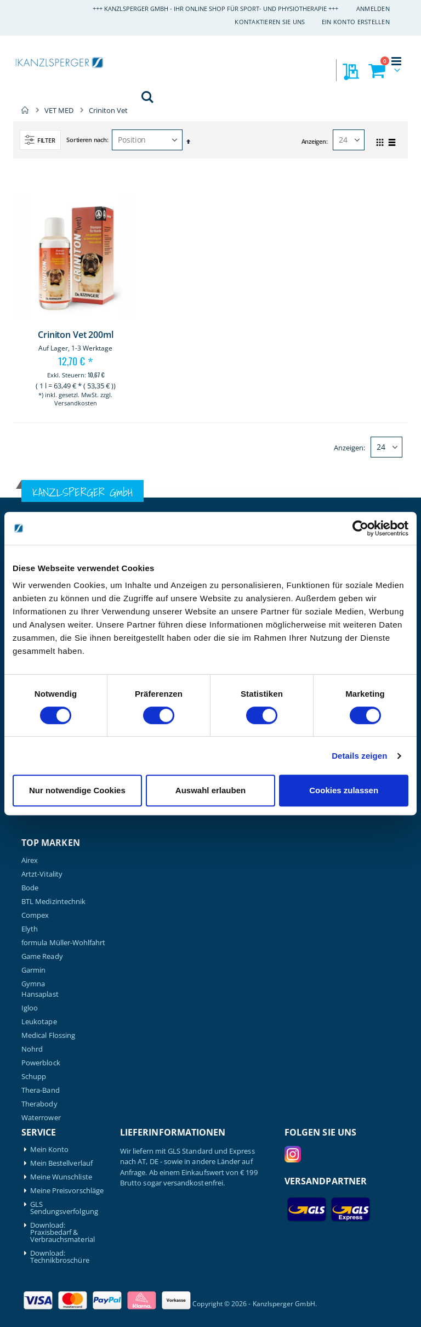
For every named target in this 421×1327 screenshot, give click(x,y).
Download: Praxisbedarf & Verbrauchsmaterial (62, 1232)
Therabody (39, 1104)
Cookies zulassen (343, 790)
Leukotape (39, 1021)
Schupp (33, 1076)
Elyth (29, 929)
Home (25, 110)
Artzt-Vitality (41, 874)
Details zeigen (359, 755)
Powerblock (40, 1062)
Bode (29, 887)
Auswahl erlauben (210, 790)
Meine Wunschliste (61, 1177)
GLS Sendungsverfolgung (64, 1208)
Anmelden (373, 8)
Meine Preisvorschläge (67, 1190)
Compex (35, 915)
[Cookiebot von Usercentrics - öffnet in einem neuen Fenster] (360, 528)
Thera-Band (40, 1090)
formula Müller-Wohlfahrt (63, 942)
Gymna (33, 983)
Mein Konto (49, 1149)
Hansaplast (40, 994)
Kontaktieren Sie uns (270, 22)
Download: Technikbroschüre (59, 1257)
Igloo (29, 1008)
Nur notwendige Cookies (77, 790)
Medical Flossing (48, 1035)
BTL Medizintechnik (53, 901)
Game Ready (42, 956)
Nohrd (32, 1049)
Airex (29, 860)
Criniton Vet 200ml (75, 335)
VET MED (58, 110)
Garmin (33, 970)
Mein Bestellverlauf (61, 1163)
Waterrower (41, 1117)
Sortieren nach (86, 139)
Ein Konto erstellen (356, 22)
